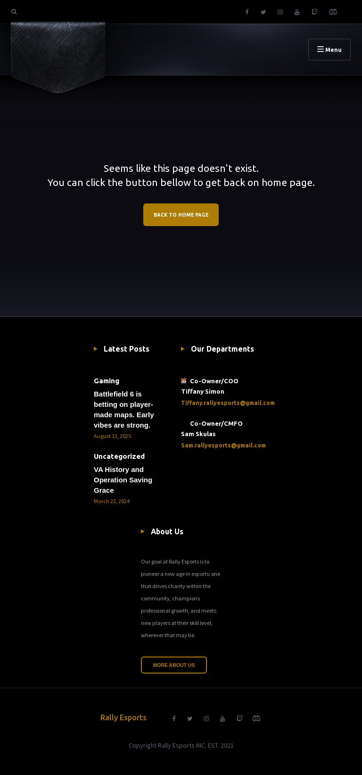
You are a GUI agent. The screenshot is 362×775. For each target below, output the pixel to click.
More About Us (174, 665)
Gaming (106, 381)
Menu (329, 49)
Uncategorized (119, 456)
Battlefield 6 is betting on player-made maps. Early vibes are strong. (124, 409)
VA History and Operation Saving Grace (123, 479)
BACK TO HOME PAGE (181, 215)
